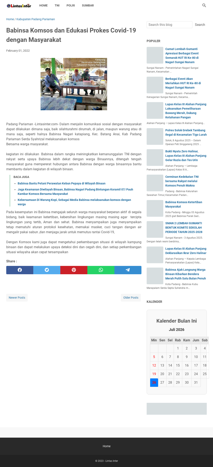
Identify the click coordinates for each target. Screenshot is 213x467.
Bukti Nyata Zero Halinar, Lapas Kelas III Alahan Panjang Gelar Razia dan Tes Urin (185, 156)
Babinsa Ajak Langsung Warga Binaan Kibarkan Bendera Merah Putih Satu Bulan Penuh (185, 274)
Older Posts (130, 297)
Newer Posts (17, 297)
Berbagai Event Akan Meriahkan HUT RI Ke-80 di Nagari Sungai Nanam (183, 83)
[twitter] (46, 270)
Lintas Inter (111, 460)
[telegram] (127, 270)
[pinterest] (73, 270)
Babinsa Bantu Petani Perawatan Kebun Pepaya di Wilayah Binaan (61, 183)
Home (43, 5)
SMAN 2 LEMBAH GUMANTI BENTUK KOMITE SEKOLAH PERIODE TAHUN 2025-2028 (183, 228)
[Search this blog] (204, 5)
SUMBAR (88, 5)
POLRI (71, 5)
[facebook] (19, 270)
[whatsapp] (100, 270)
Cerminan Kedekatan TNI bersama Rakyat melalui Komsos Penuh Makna (182, 181)
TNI (57, 5)
